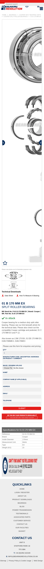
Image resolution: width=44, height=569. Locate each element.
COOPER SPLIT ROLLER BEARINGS (16, 16)
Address (6, 386)
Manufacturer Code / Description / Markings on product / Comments (21, 357)
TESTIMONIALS (22, 513)
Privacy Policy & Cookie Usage (20, 561)
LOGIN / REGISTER (22, 492)
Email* (5, 393)
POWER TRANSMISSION (22, 510)
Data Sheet (9, 296)
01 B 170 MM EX (35, 16)
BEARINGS (12, 15)
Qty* (4, 350)
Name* (5, 372)
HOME (4, 15)
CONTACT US (22, 524)
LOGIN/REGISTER (33, 8)
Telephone (7, 400)
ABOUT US (22, 496)
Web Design (38, 561)
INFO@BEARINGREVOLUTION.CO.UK (23, 556)
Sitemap (3, 561)
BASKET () (37, 8)
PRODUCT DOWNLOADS (22, 499)
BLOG (22, 506)
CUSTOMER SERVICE (22, 521)
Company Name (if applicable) (14, 379)
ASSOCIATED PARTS (22, 517)
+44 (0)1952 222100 (22, 553)
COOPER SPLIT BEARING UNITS (30, 15)
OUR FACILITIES (21, 528)
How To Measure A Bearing (29, 296)
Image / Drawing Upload (12, 365)
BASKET (22, 531)
